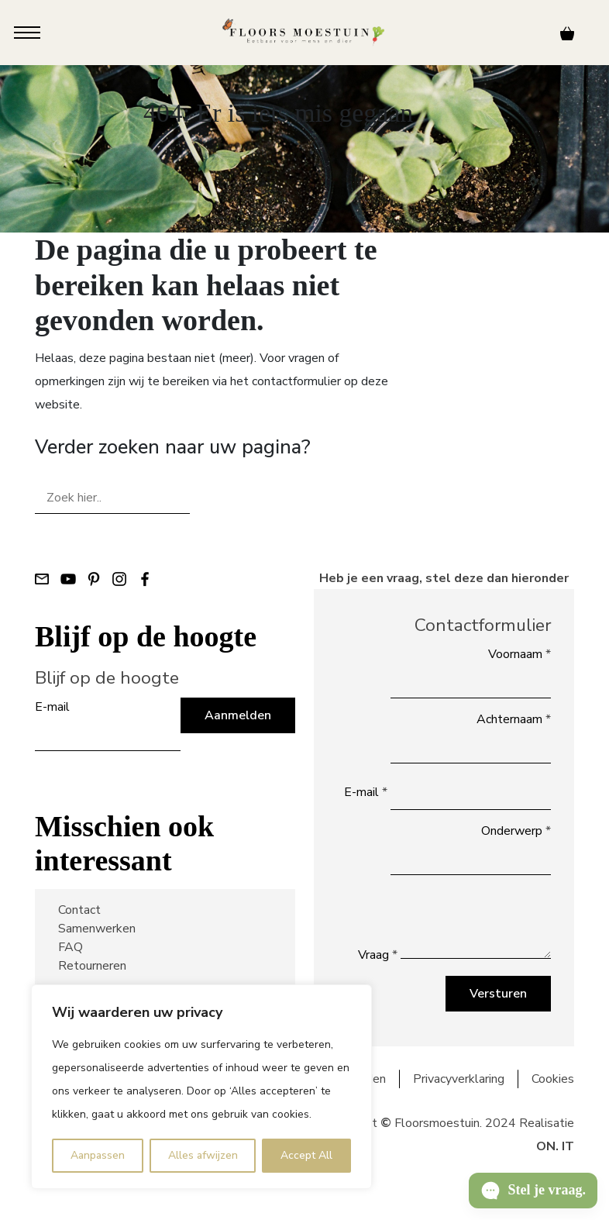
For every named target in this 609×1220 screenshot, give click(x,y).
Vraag (377, 954)
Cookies (553, 1078)
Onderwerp (516, 830)
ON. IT (555, 1146)
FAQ (70, 947)
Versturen (498, 993)
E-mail (52, 706)
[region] (201, 1086)
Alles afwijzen (203, 1155)
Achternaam (514, 719)
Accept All (306, 1155)
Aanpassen (98, 1155)
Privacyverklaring (458, 1078)
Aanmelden (238, 715)
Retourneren (92, 965)
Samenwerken (97, 928)
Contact (79, 909)
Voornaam (519, 654)
